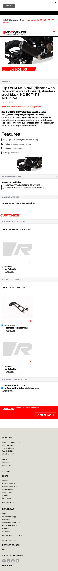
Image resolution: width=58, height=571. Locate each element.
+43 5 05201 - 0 (10, 451)
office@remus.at (8, 454)
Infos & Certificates (9, 540)
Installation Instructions (11, 522)
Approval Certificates (9, 525)
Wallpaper (6, 528)
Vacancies (5, 462)
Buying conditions (8, 489)
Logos (4, 514)
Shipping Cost (34, 407)
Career (4, 460)
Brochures (6, 519)
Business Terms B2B (9, 486)
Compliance (6, 498)
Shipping (5, 495)
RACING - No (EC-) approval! (21, 106)
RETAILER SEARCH (11, 545)
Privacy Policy (7, 492)
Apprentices (6, 465)
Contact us (6, 471)
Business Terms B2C (9, 483)
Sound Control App (9, 517)
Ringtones (6, 531)
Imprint (5, 480)
